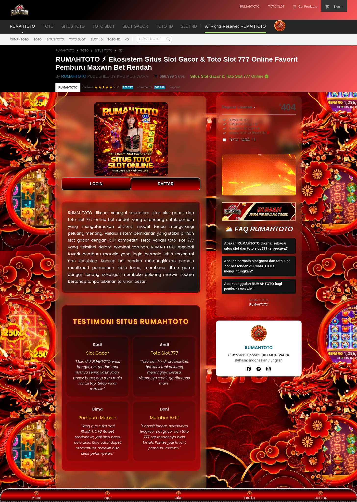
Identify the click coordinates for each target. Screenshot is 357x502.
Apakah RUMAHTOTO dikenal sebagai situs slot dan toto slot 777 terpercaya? (256, 245)
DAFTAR (166, 184)
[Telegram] (258, 368)
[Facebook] (248, 368)
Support (174, 87)
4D (127, 39)
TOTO (38, 39)
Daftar (178, 495)
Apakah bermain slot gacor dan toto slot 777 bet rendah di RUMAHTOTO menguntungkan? (257, 266)
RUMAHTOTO (19, 39)
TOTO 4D (114, 39)
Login (107, 495)
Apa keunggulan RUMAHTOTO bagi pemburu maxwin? (253, 286)
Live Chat (321, 495)
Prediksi (249, 495)
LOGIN (96, 184)
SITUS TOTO (55, 39)
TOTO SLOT (77, 39)
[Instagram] (268, 368)
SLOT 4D (96, 39)
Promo (36, 495)
